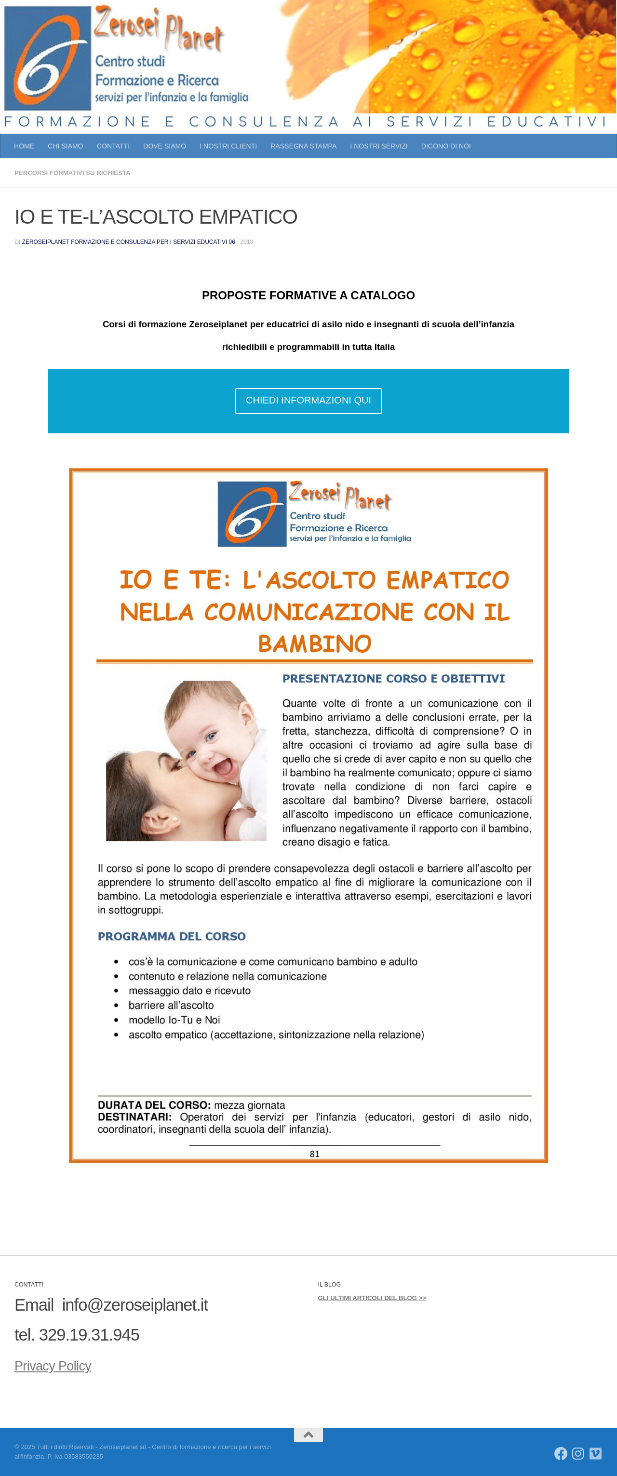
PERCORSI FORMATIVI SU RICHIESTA (76, 172)
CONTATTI (113, 146)
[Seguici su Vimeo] (596, 1453)
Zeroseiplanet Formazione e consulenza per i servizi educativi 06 (132, 241)
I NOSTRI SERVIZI (378, 146)
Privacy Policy (62, 1364)
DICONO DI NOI (446, 146)
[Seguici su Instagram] (578, 1453)
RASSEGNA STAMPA (303, 146)
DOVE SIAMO (164, 146)
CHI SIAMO (65, 146)
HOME (24, 146)
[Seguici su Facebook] (561, 1453)
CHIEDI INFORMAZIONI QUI (308, 399)
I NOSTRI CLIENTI (228, 146)
